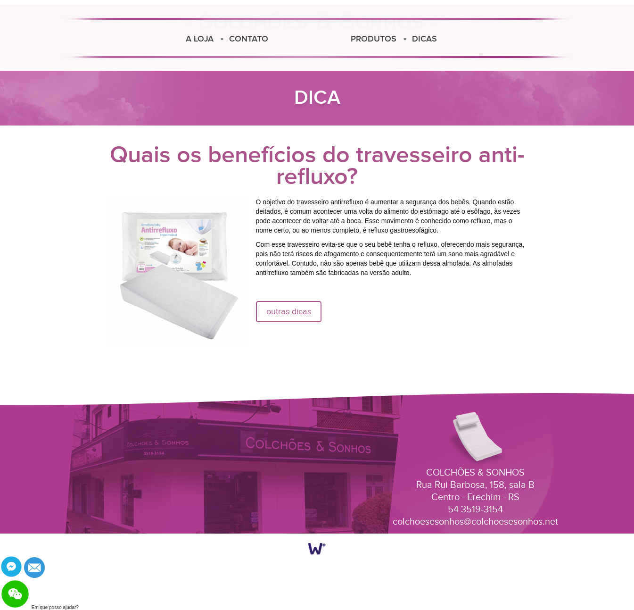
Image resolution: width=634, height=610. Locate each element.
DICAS (516, 39)
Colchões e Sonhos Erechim (311, 36)
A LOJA (112, 39)
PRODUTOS (465, 39)
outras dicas (288, 312)
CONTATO (161, 39)
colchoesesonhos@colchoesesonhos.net (475, 521)
